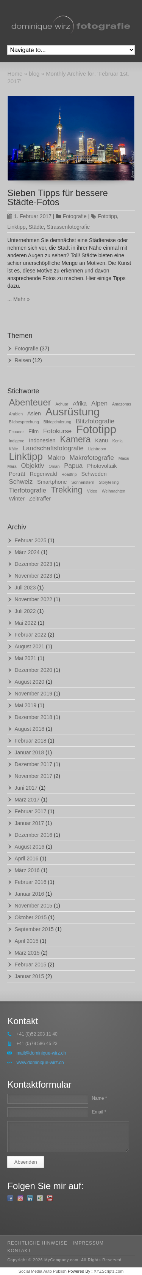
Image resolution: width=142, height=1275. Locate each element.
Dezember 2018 (33, 717)
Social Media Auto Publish (43, 1271)
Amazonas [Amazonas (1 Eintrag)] (121, 404)
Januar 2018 (29, 752)
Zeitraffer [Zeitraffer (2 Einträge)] (40, 499)
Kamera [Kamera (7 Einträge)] (75, 439)
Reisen (22, 360)
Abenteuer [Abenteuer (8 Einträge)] (30, 402)
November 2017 (33, 776)
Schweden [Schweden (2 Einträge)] (94, 474)
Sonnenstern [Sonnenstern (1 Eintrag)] (82, 482)
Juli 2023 (25, 587)
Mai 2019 (25, 705)
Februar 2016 (30, 882)
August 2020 (29, 682)
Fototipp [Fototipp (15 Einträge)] (96, 429)
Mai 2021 (25, 658)
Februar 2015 (30, 964)
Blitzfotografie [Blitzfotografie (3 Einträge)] (95, 421)
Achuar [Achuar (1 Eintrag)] (62, 404)
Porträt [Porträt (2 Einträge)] (17, 474)
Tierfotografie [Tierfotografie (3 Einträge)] (27, 490)
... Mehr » (18, 299)
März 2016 (26, 870)
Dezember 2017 (33, 764)
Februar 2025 (30, 540)
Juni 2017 (25, 788)
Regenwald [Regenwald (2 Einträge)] (43, 474)
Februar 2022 (30, 635)
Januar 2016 (29, 894)
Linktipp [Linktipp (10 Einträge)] (26, 456)
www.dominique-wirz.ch (40, 1062)
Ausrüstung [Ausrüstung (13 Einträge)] (72, 411)
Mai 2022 (25, 623)
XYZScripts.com (108, 1271)
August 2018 (29, 729)
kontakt (19, 1250)
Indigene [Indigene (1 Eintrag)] (16, 441)
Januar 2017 (29, 823)
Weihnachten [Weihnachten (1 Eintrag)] (113, 491)
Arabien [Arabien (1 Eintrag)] (16, 414)
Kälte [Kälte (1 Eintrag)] (13, 449)
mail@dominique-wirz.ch (41, 1053)
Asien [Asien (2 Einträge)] (34, 413)
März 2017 (26, 800)
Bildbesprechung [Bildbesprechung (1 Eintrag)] (24, 422)
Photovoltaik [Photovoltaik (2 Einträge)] (102, 466)
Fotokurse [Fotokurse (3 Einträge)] (57, 431)
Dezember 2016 (33, 835)
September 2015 (34, 929)
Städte (36, 227)
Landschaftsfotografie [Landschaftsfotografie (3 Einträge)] (53, 448)
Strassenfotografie (68, 227)
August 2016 (29, 847)
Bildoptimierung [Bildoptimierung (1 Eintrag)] (57, 422)
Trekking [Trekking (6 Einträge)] (67, 489)
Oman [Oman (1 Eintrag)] (53, 466)
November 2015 (33, 906)
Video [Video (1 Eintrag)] (92, 491)
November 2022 (33, 599)
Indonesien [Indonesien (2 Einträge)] (42, 440)
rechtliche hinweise (37, 1243)
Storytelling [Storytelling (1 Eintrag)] (109, 482)
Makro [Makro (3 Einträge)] (56, 457)
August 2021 (29, 646)
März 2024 (26, 552)
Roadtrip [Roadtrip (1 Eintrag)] (68, 474)
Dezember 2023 (33, 564)
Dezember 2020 (33, 670)
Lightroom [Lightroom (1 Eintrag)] (97, 449)
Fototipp (107, 216)
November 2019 (33, 694)
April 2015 (26, 941)
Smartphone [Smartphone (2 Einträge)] (52, 482)
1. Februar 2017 (29, 216)
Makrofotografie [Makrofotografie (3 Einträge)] (92, 457)
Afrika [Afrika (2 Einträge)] (80, 404)
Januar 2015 (29, 976)
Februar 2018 (30, 741)
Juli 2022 (25, 611)
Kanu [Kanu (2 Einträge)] (101, 440)
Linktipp (16, 227)
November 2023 (33, 576)
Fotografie (75, 216)
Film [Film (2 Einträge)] (33, 431)
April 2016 (26, 858)
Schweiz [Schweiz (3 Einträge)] (21, 481)
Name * (99, 1098)
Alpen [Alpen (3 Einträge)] (99, 403)
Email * (99, 1112)
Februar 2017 (30, 811)
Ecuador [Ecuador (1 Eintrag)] (16, 431)
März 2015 (26, 953)
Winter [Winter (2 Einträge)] (17, 499)
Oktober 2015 (30, 917)
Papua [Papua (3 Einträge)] (73, 465)
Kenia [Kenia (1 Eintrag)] (117, 441)
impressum (88, 1243)
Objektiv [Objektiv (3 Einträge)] (32, 465)
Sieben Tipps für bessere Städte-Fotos (57, 197)
